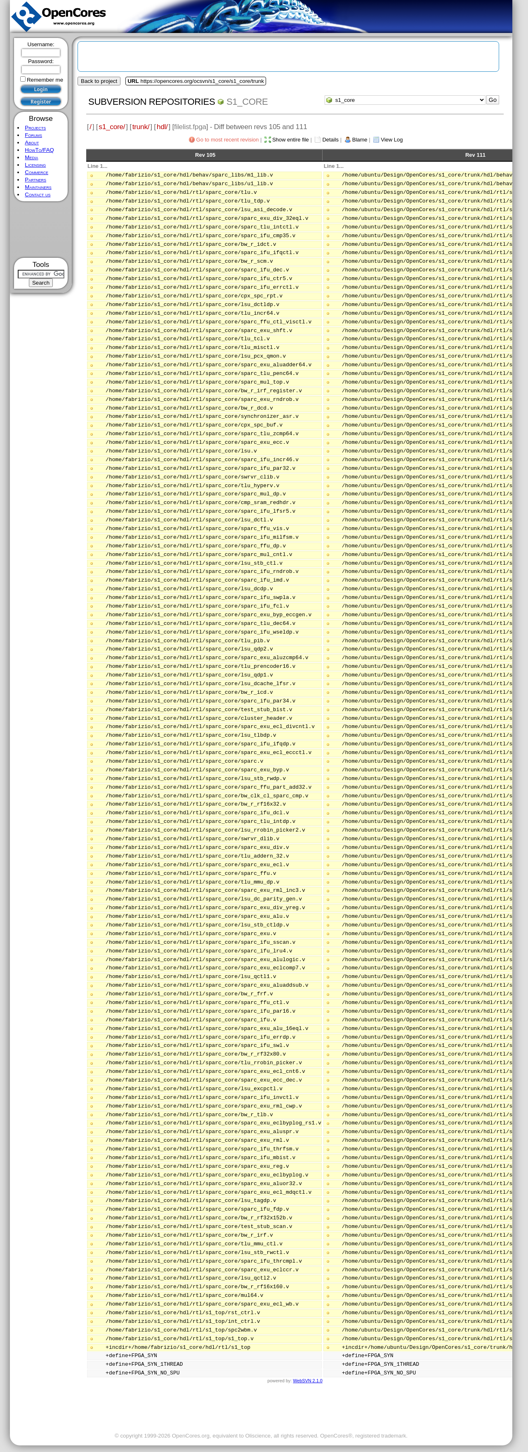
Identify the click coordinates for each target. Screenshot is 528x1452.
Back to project (99, 81)
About (32, 142)
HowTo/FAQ (39, 150)
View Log (392, 140)
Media (31, 157)
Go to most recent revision (227, 140)
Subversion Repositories (151, 102)
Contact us (37, 194)
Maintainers (38, 187)
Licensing (35, 165)
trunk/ (140, 127)
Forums (33, 135)
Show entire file (290, 140)
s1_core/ (112, 127)
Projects (35, 128)
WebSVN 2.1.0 (307, 1380)
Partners (35, 180)
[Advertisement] (41, 229)
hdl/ (162, 127)
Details (330, 140)
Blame (360, 140)
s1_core (247, 102)
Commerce (36, 172)
